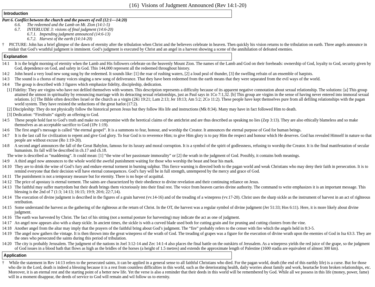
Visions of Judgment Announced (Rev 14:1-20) (187, 5)
